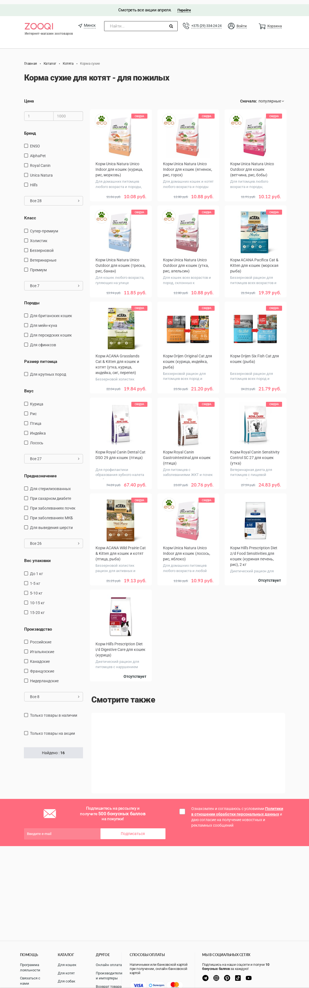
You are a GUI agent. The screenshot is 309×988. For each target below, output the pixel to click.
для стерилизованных (50, 485)
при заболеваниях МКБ (51, 514)
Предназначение (40, 471)
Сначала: (248, 97)
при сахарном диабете (50, 494)
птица (35, 419)
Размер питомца (40, 357)
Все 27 (55, 454)
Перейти (183, 6)
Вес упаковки (37, 556)
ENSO (35, 142)
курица (36, 400)
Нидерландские (44, 676)
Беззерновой (42, 246)
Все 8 (55, 692)
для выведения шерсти (51, 523)
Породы (31, 298)
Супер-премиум (44, 227)
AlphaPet (38, 151)
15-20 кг (37, 608)
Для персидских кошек (51, 331)
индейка (38, 429)
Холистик (38, 236)
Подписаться (133, 828)
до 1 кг (36, 569)
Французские (42, 667)
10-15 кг (37, 598)
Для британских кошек (51, 311)
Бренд (30, 129)
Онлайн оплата (109, 965)
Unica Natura (41, 171)
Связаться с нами (30, 981)
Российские (40, 638)
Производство (38, 625)
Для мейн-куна (43, 321)
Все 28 (55, 196)
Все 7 (55, 281)
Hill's (33, 181)
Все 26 (55, 539)
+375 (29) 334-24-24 (206, 21)
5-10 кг (36, 589)
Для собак (66, 981)
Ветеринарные (43, 256)
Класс (30, 213)
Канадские (40, 657)
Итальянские (42, 647)
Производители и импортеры (109, 976)
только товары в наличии (53, 711)
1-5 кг (35, 579)
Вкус (29, 387)
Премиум (38, 266)
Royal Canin (40, 161)
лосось (36, 439)
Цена (29, 97)
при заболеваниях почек (53, 504)
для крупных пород (48, 370)
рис (33, 409)
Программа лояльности (30, 967)
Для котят (66, 973)
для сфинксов (43, 340)
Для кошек (67, 965)
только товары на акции (52, 729)
